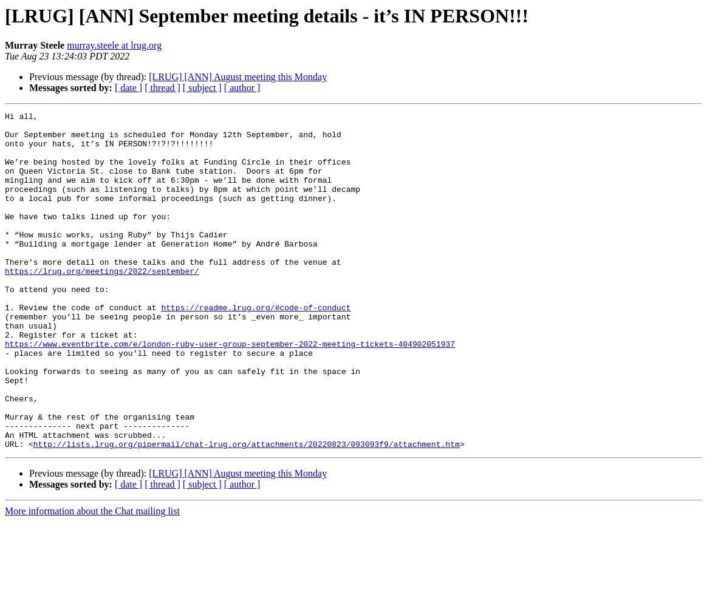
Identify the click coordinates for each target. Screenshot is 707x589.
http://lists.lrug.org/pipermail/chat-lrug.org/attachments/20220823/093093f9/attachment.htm (246, 511)
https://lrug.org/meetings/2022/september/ (102, 303)
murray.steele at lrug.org (114, 45)
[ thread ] (162, 88)
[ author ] (242, 88)
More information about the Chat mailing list (92, 578)
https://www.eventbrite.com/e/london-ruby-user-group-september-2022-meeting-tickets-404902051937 (230, 391)
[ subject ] (202, 88)
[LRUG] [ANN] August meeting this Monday (238, 77)
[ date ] (128, 88)
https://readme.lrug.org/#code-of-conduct (255, 347)
